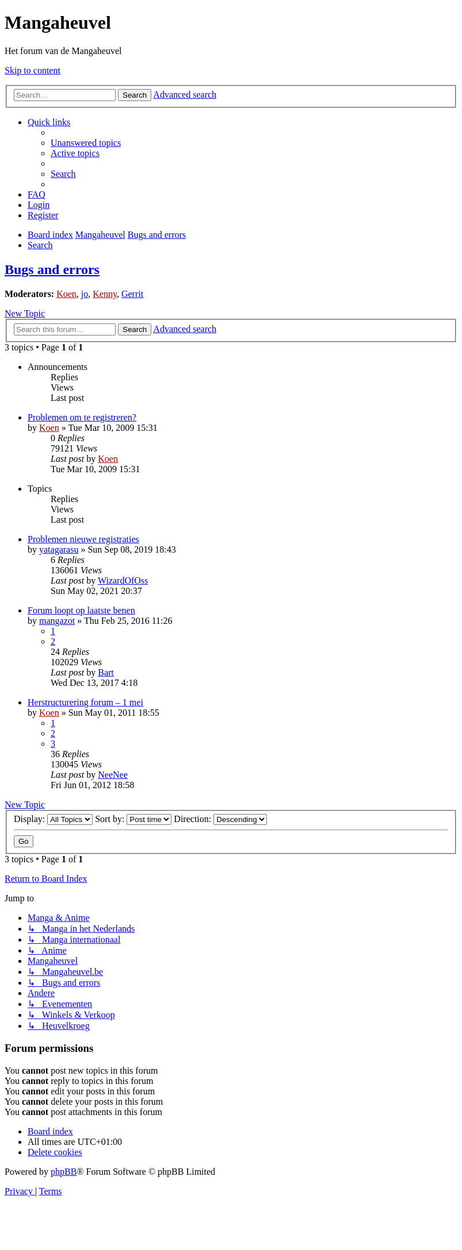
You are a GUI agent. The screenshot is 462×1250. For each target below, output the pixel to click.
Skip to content (32, 70)
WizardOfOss (123, 580)
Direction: (220, 819)
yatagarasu (58, 549)
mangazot (57, 621)
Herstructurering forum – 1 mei (85, 702)
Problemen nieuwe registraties (83, 539)
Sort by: (133, 819)
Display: (53, 819)
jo (84, 294)
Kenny (105, 294)
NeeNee (113, 775)
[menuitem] (86, 143)
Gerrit (132, 294)
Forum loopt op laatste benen (81, 610)
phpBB (64, 1171)
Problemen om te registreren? (82, 417)
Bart (106, 672)
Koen (66, 294)
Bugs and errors (52, 269)
